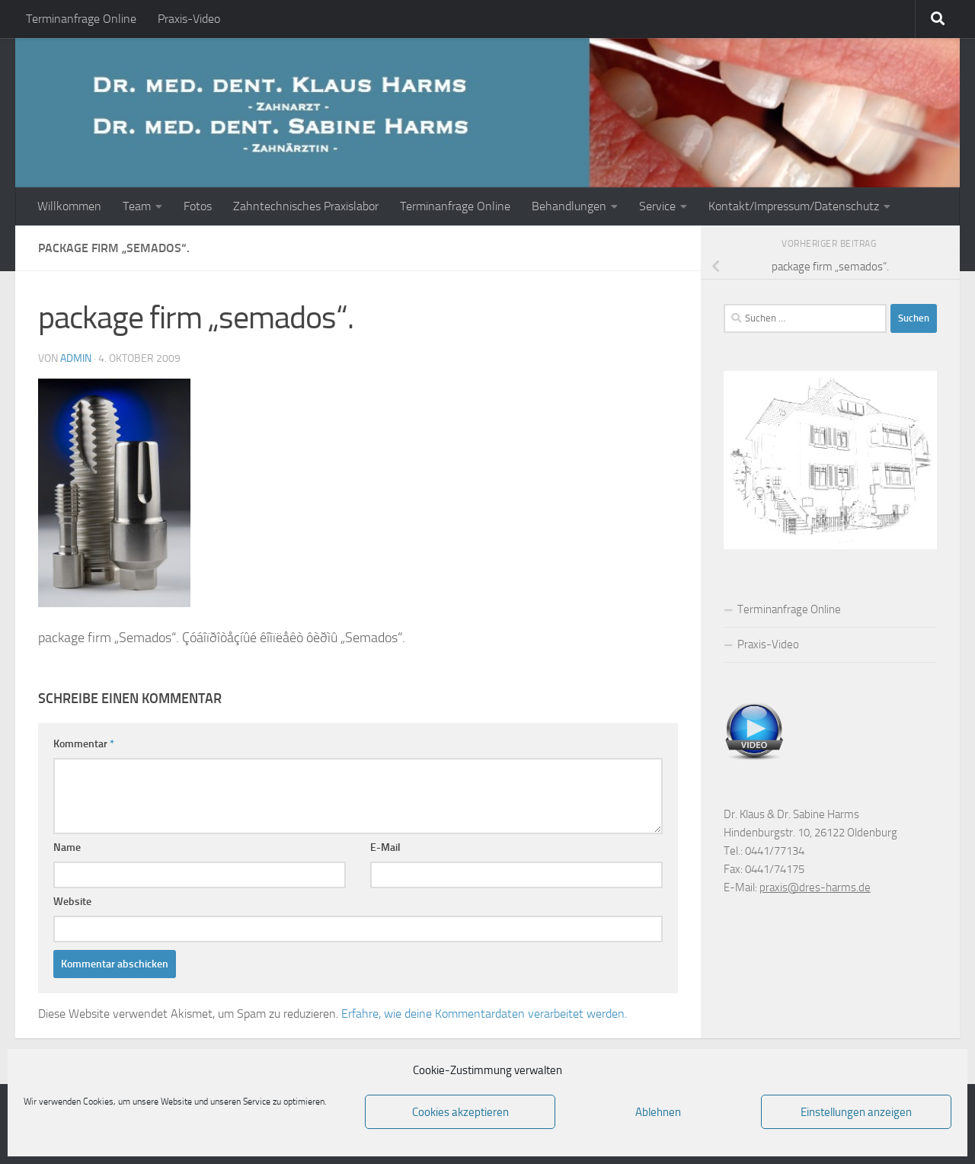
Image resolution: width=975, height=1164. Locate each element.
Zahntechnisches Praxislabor (306, 206)
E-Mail (385, 847)
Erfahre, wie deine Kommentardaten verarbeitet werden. (484, 1013)
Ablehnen (658, 1112)
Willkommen (69, 206)
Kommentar (83, 743)
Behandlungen (569, 206)
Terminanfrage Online (81, 18)
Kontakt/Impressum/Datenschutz (793, 206)
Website (72, 901)
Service (657, 206)
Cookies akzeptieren (460, 1112)
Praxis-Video (189, 18)
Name (67, 847)
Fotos (198, 206)
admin (75, 358)
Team (137, 206)
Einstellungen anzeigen (856, 1112)
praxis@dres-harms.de (815, 887)
